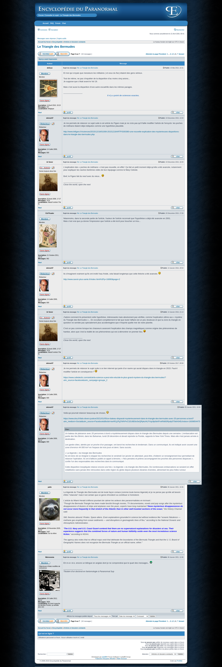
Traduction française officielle (105, 658)
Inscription (53, 30)
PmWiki (179, 661)
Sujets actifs (61, 38)
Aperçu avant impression (48, 59)
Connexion (42, 30)
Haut (40, 112)
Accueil (46, 23)
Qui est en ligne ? (46, 634)
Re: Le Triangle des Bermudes (87, 68)
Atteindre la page (152, 54)
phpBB (104, 657)
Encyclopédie (57, 42)
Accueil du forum (44, 42)
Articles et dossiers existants (74, 42)
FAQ (52, 23)
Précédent (162, 54)
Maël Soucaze (122, 658)
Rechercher (179, 30)
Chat (64, 23)
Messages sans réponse (46, 38)
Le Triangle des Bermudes (56, 46)
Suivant (181, 54)
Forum (41, 15)
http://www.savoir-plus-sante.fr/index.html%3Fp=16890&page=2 (92, 279)
